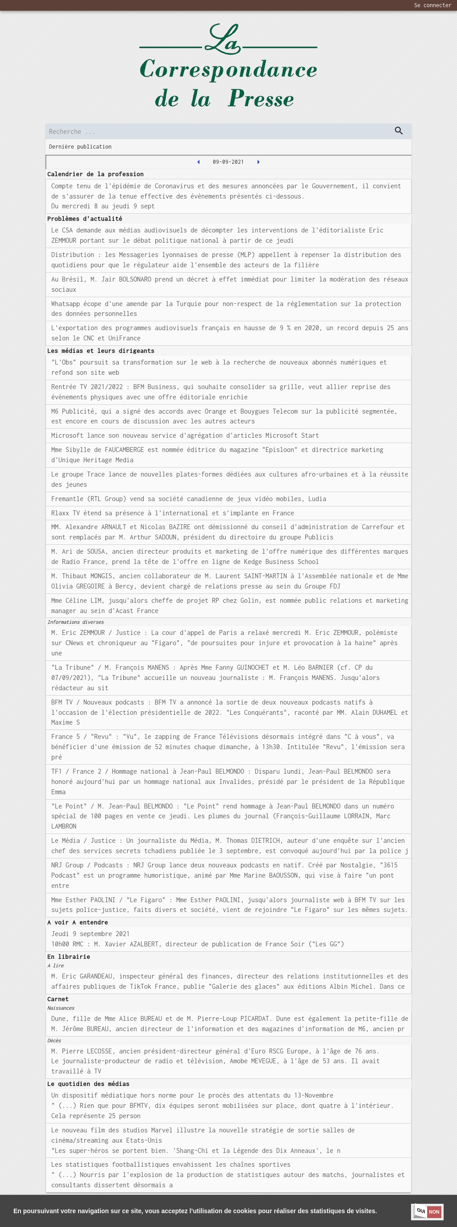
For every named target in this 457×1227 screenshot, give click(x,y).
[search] (228, 131)
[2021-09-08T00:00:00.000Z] (198, 162)
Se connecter (433, 5)
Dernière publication (80, 146)
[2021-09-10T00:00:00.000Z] (258, 162)
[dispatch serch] (399, 131)
